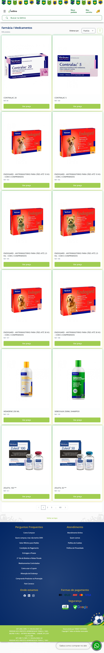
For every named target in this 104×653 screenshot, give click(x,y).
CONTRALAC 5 (61, 97)
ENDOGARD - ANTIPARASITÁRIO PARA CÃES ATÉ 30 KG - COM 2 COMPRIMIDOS (26, 333)
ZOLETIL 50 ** (60, 488)
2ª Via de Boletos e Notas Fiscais (29, 558)
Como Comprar (29, 532)
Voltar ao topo (52, 518)
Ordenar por (74, 30)
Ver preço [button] (26, 106)
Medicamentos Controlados (29, 563)
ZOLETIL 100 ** (10, 488)
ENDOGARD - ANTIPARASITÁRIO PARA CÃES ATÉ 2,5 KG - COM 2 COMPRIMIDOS (25, 254)
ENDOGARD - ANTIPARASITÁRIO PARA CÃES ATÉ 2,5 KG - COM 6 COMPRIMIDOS (76, 254)
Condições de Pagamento (29, 548)
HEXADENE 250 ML (11, 411)
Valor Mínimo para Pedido (29, 542)
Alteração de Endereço (29, 573)
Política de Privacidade (75, 548)
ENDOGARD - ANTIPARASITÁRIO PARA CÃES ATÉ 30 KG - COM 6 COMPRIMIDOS (77, 333)
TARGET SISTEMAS (81, 629)
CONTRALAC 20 (10, 97)
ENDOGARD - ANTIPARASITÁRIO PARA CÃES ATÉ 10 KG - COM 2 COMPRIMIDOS (77, 175)
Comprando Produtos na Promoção (29, 578)
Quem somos (75, 537)
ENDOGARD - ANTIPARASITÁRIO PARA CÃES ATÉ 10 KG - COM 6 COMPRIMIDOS (26, 175)
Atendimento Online (75, 532)
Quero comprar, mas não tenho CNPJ (29, 537)
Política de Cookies (75, 542)
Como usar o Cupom (29, 568)
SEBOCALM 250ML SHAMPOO (67, 411)
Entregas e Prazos (29, 553)
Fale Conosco (29, 583)
